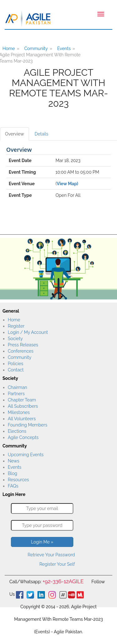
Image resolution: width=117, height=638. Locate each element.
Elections (17, 431)
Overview (14, 133)
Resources (18, 479)
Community (36, 48)
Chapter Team (22, 399)
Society (15, 338)
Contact (16, 369)
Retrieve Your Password (51, 554)
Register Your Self (57, 564)
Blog (12, 473)
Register (16, 326)
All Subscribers (23, 406)
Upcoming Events (26, 454)
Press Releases (23, 344)
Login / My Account (28, 332)
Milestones (19, 412)
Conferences (20, 351)
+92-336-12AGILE (63, 581)
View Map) (67, 183)
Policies (15, 363)
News (13, 460)
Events (64, 48)
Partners (16, 393)
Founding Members (27, 424)
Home (14, 319)
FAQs (13, 485)
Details (41, 133)
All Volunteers (22, 418)
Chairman (17, 387)
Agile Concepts (23, 437)
